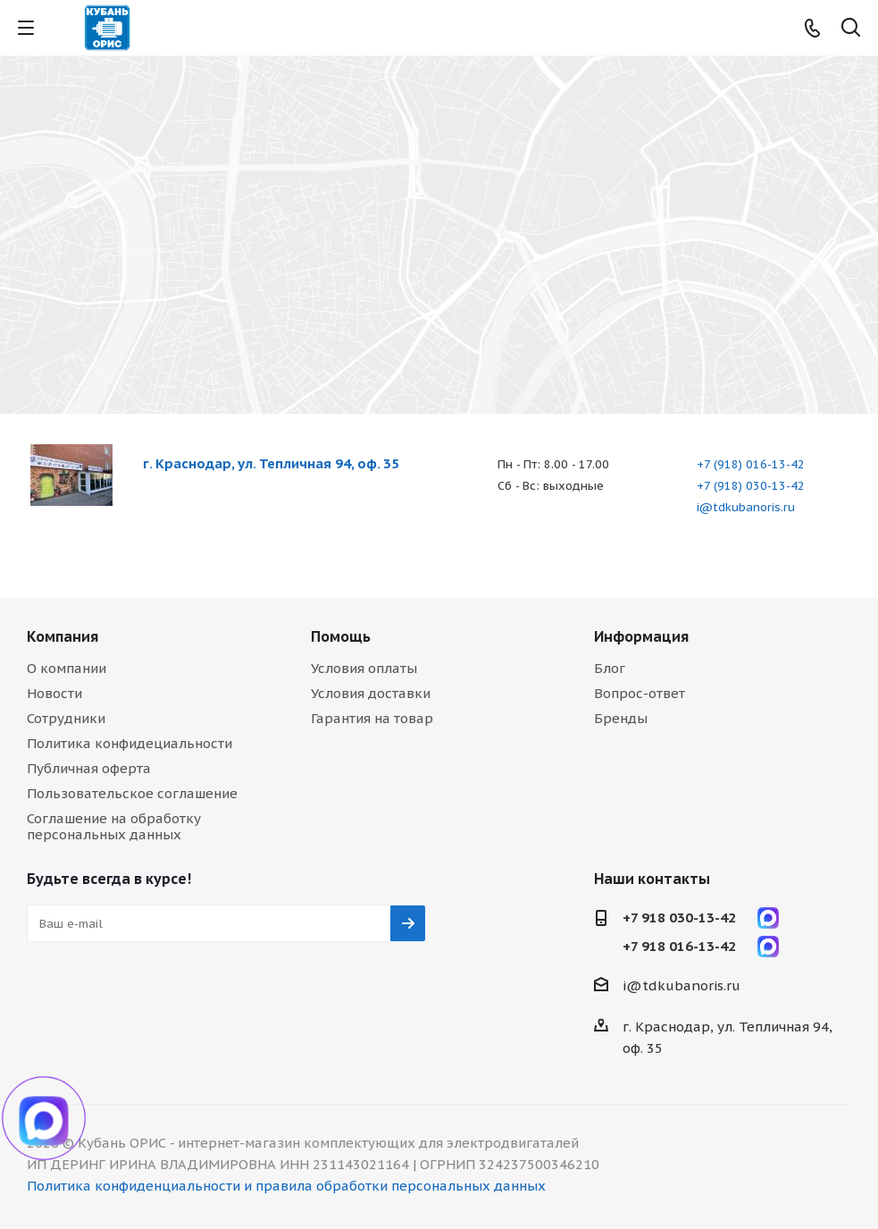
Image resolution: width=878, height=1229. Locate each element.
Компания (62, 636)
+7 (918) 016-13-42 (751, 464)
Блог (609, 668)
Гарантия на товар (372, 718)
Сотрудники (66, 718)
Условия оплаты (364, 668)
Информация (641, 636)
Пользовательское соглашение (132, 793)
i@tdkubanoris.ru (746, 507)
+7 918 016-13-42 (679, 946)
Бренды (621, 718)
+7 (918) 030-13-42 (751, 485)
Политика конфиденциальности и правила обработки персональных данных (286, 1185)
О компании (66, 668)
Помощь (341, 636)
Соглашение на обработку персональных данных (114, 826)
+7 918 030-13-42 (679, 917)
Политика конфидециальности (129, 743)
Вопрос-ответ (639, 693)
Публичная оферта (89, 768)
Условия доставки (371, 693)
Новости (54, 693)
